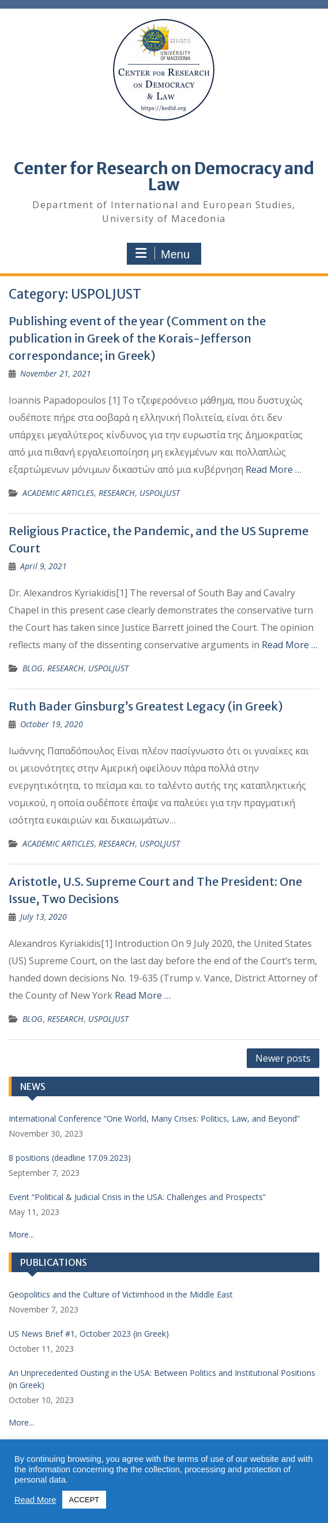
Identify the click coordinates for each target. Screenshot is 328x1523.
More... (21, 1234)
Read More (35, 1500)
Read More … (290, 644)
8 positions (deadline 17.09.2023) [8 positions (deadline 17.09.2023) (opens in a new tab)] (70, 1157)
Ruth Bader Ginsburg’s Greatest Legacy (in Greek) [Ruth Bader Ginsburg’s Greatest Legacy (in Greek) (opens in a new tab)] (146, 706)
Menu (162, 254)
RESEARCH (117, 492)
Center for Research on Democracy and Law (164, 176)
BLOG (32, 668)
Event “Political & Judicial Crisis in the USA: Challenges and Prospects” (137, 1196)
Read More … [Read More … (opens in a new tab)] (273, 469)
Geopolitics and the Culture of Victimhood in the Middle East (121, 1294)
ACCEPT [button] (84, 1499)
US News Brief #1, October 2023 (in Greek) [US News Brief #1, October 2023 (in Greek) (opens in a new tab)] (89, 1333)
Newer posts (283, 1058)
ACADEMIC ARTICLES (58, 492)
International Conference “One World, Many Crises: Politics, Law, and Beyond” (154, 1118)
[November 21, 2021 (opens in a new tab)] (55, 373)
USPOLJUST (160, 492)
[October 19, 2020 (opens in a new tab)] (51, 724)
